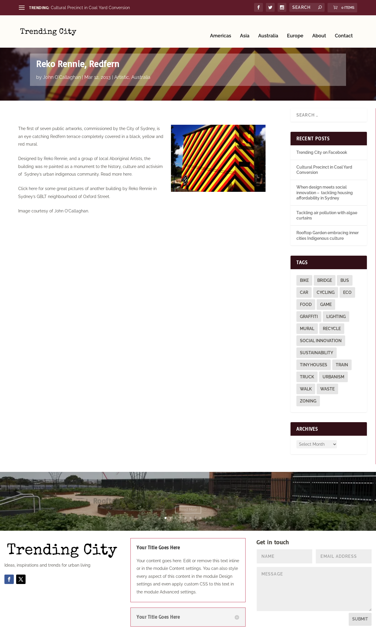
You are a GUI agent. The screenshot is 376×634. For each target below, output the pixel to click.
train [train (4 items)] (342, 364)
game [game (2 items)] (326, 304)
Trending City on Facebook (321, 152)
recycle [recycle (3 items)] (332, 328)
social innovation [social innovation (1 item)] (321, 340)
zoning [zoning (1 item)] (308, 401)
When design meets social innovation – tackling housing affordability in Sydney (324, 192)
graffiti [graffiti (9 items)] (309, 316)
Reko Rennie (55, 158)
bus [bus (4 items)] (344, 280)
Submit (360, 619)
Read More (188, 510)
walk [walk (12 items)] (306, 389)
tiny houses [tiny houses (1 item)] (313, 364)
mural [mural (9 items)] (307, 328)
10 (210, 518)
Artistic (121, 77)
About (319, 27)
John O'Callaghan (62, 77)
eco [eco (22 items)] (347, 292)
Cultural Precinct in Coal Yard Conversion (90, 7)
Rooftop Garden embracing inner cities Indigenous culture (188, 501)
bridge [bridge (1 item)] (324, 280)
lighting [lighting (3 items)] (336, 316)
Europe (295, 27)
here (127, 174)
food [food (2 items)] (306, 304)
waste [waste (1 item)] (327, 389)
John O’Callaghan (71, 211)
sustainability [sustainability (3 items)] (316, 352)
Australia (268, 27)
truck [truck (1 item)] (307, 377)
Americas (220, 27)
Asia (244, 27)
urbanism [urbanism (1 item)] (333, 377)
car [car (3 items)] (304, 292)
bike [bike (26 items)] (304, 280)
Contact (344, 27)
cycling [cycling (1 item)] (326, 292)
